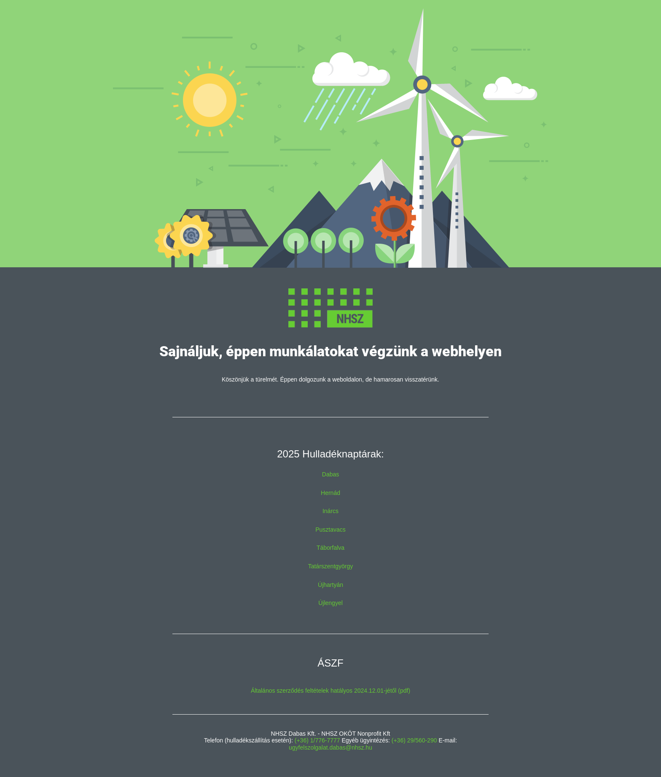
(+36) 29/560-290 (414, 740)
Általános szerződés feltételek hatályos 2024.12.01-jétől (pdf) (330, 690)
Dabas (330, 474)
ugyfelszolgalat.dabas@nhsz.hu (330, 747)
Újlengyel (330, 603)
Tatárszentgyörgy (330, 566)
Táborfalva (330, 547)
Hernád (330, 492)
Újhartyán (330, 584)
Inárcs (330, 511)
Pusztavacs (330, 529)
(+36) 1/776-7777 (317, 740)
